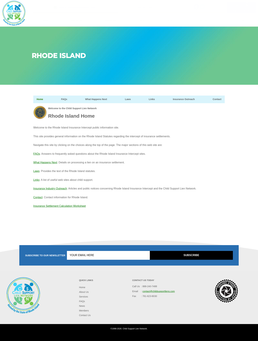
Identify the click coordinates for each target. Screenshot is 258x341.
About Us (77, 20)
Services (110, 20)
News (170, 20)
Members (201, 20)
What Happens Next (96, 99)
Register (248, 11)
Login (234, 11)
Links (152, 99)
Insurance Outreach (184, 99)
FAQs (142, 20)
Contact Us (237, 20)
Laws (128, 99)
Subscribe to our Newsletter (45, 255)
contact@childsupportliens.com (76, 7)
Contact (217, 99)
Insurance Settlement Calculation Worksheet (59, 206)
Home (45, 20)
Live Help (241, 5)
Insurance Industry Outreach (50, 188)
